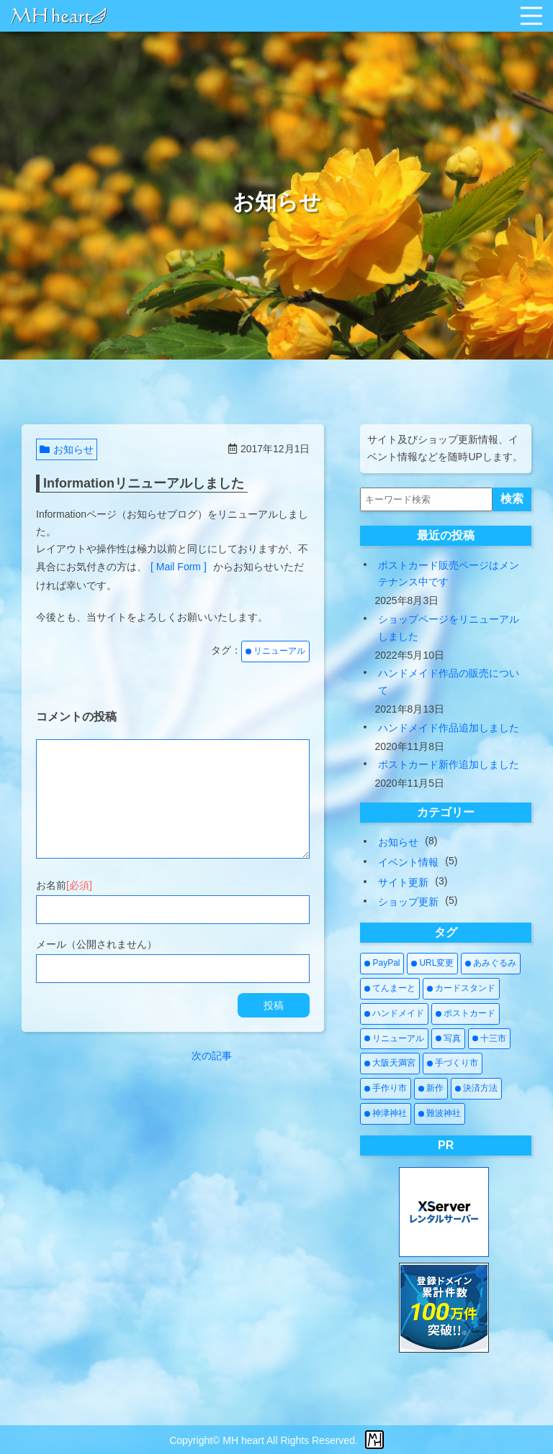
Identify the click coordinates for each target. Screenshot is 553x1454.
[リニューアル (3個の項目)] (394, 1039)
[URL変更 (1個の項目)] (432, 963)
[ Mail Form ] (178, 566)
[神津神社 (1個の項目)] (385, 1114)
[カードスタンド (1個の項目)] (461, 989)
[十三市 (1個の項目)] (489, 1039)
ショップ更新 (408, 901)
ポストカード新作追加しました (448, 764)
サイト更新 (403, 882)
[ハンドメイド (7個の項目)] (394, 1014)
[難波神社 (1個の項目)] (439, 1114)
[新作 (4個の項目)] (431, 1088)
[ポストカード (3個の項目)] (465, 1014)
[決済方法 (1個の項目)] (476, 1088)
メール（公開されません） (96, 944)
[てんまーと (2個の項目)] (390, 989)
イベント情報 (408, 862)
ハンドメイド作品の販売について (448, 681)
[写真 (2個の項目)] (448, 1039)
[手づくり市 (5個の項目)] (452, 1063)
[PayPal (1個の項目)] (382, 963)
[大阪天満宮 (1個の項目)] (390, 1063)
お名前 (64, 885)
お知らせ (67, 449)
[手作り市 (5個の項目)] (385, 1088)
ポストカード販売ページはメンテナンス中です (448, 573)
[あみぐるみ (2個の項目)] (491, 963)
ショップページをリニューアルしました (448, 627)
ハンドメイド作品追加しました (448, 727)
